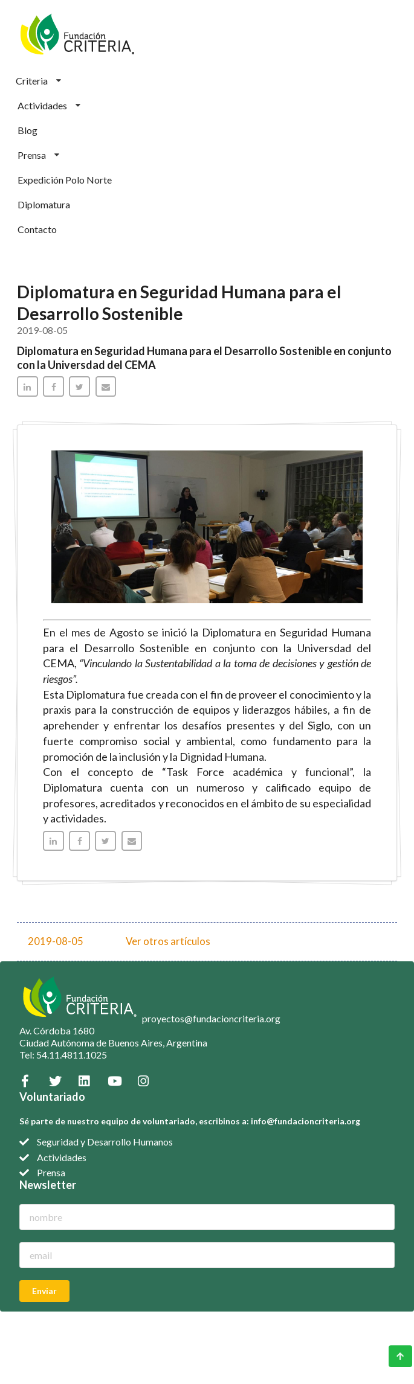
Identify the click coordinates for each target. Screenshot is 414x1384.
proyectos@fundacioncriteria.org (211, 1018)
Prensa (38, 155)
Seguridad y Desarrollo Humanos (105, 1141)
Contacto (37, 229)
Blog (27, 130)
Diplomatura (44, 204)
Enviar (44, 1291)
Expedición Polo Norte (65, 179)
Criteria (38, 80)
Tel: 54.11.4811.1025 (63, 1054)
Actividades (49, 105)
